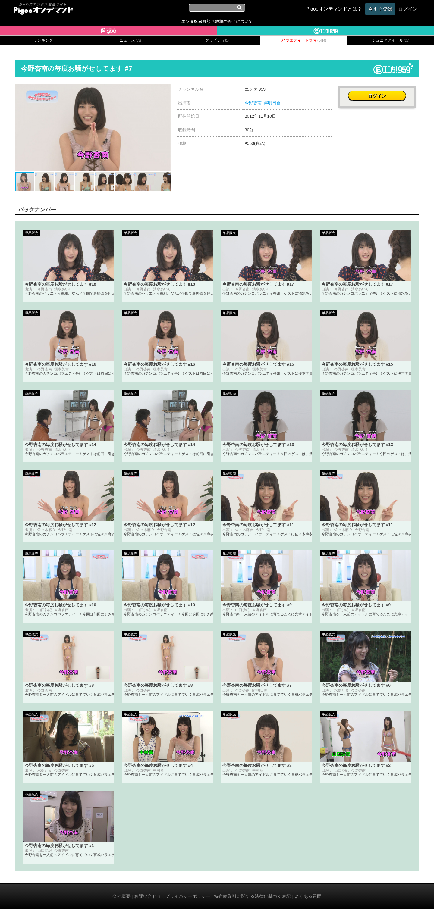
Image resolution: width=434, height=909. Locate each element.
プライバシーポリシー (187, 896)
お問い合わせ (147, 896)
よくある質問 (308, 896)
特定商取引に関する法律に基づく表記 (252, 896)
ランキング (43, 40)
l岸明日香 (272, 102)
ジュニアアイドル (390, 40)
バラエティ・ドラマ (303, 40)
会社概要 (121, 896)
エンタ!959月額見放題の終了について (217, 21)
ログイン (379, 92)
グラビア (217, 40)
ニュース (130, 40)
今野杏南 (253, 102)
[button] (165, 89)
